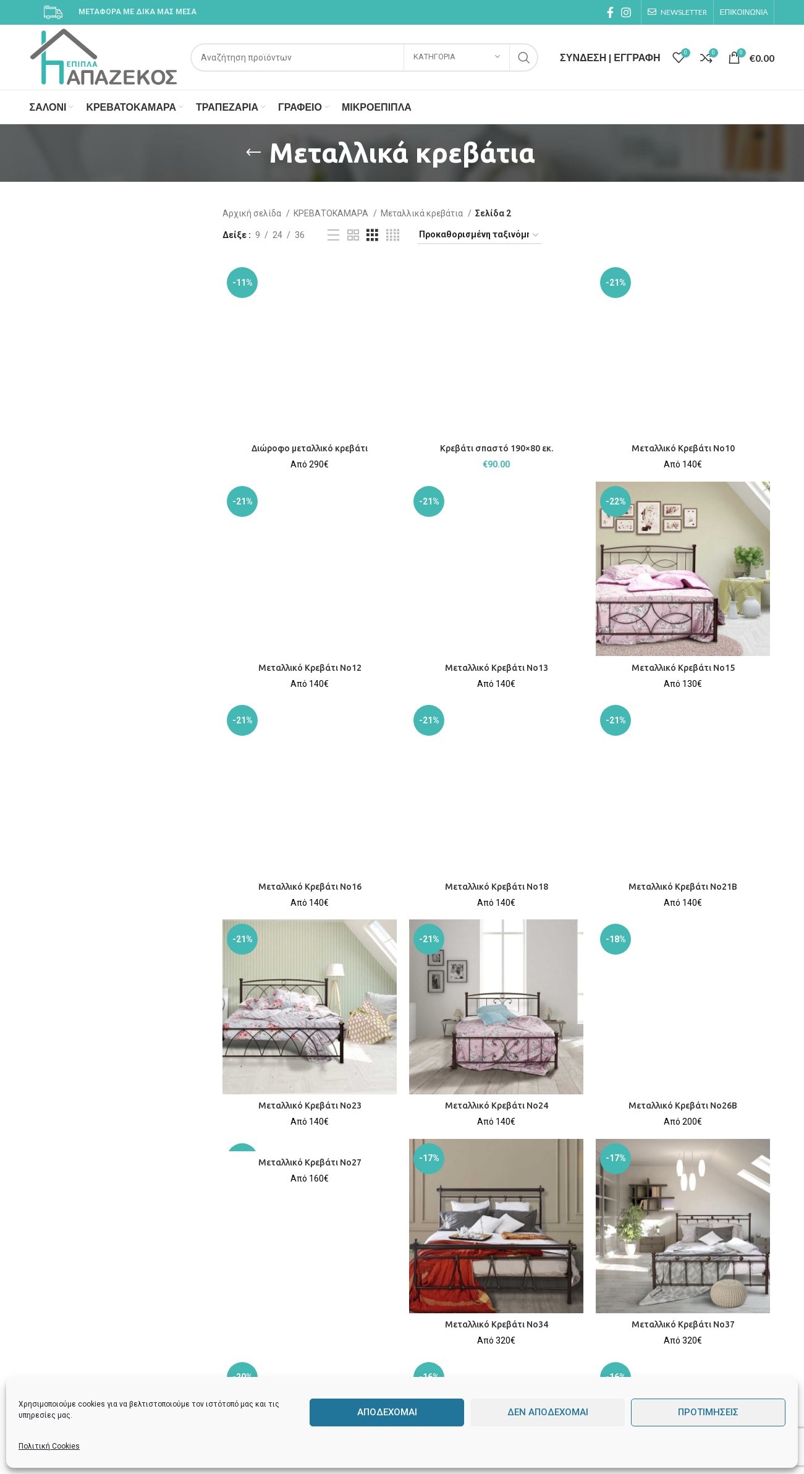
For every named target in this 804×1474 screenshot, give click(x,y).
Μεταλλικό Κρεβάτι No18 (496, 887)
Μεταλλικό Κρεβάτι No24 (496, 1105)
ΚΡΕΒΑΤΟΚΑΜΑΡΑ (332, 213)
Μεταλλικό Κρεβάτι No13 (496, 668)
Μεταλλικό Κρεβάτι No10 (683, 448)
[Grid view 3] (372, 235)
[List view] (333, 235)
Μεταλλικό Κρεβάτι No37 (683, 1324)
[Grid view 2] (353, 235)
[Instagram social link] (626, 12)
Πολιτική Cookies (49, 1446)
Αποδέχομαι (387, 1412)
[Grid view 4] (392, 235)
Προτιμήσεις (708, 1412)
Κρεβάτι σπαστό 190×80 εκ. (496, 448)
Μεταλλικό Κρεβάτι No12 (310, 668)
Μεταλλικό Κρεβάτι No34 (496, 1324)
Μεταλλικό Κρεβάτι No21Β (682, 887)
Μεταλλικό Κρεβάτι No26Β (682, 1105)
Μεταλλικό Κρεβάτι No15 (683, 668)
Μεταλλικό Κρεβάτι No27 (310, 1162)
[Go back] (253, 152)
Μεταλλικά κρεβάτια (423, 213)
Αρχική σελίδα (252, 213)
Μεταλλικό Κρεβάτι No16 (310, 887)
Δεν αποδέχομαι (547, 1412)
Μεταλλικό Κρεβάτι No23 (310, 1105)
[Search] (364, 57)
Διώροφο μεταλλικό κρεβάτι (310, 448)
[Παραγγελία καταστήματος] (479, 235)
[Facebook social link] (610, 12)
